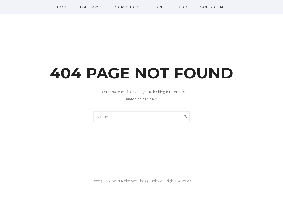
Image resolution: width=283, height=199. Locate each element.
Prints (160, 7)
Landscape (92, 7)
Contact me (213, 7)
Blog (183, 7)
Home (63, 7)
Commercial (128, 7)
